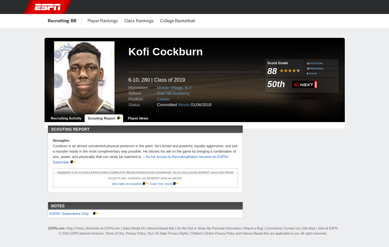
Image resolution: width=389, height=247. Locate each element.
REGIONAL (317, 68)
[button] (352, 7)
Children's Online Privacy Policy (212, 233)
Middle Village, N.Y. (175, 87)
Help (69, 228)
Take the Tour (161, 184)
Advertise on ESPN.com (103, 228)
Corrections (273, 228)
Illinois (184, 104)
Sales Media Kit (134, 228)
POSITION (316, 63)
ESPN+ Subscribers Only (70, 214)
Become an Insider (127, 184)
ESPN (47, 7)
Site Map (308, 228)
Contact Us (292, 228)
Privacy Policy (136, 233)
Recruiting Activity (66, 118)
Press (79, 228)
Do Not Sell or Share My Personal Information (209, 228)
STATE (313, 73)
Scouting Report (101, 118)
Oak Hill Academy (173, 93)
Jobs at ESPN (327, 228)
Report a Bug (253, 228)
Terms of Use (114, 233)
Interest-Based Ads (161, 228)
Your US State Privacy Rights (168, 233)
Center (163, 99)
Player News (138, 118)
